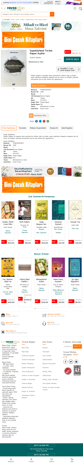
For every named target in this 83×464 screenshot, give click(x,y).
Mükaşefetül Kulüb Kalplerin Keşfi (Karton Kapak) (41, 280)
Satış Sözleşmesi (28, 371)
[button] (5, 70)
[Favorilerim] (75, 9)
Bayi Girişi (25, 348)
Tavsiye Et (54, 128)
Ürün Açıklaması (8, 128)
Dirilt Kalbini (25, 222)
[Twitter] (71, 362)
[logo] (13, 9)
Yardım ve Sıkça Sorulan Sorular (51, 388)
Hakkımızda (47, 375)
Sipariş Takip (47, 371)
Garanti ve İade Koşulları (30, 375)
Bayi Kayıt (25, 352)
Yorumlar (22, 128)
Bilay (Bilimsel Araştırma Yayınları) (58, 292)
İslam (17, 19)
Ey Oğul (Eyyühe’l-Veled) (75, 280)
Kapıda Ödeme (27, 387)
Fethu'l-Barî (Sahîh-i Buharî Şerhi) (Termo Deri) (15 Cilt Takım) (24, 280)
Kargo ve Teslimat (28, 391)
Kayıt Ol (77, 346)
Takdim (58, 233)
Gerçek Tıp (75, 222)
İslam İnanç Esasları (58, 280)
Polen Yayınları (24, 291)
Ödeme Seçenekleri (38, 128)
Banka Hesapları (27, 363)
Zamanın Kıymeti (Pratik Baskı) (58, 223)
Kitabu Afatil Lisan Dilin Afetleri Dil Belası (7, 223)
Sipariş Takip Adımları (50, 379)
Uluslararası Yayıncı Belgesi (28, 396)
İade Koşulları (67, 128)
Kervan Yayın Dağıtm (8, 293)
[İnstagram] (76, 362)
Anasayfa (6, 19)
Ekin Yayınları (41, 233)
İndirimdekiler (47, 359)
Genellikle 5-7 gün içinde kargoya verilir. (67, 69)
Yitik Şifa (75, 229)
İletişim (45, 348)
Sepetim (46, 367)
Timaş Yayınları (24, 231)
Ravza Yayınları (8, 232)
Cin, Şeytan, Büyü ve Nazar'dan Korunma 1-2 (7, 280)
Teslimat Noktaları (28, 359)
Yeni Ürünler (47, 356)
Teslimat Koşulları (28, 356)
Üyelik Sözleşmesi (28, 367)
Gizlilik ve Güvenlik (28, 379)
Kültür (22, 19)
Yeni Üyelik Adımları (50, 383)
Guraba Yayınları (35, 57)
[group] (14, 68)
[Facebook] (65, 362)
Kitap (12, 19)
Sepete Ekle (72, 59)
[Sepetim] (80, 9)
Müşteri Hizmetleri (49, 363)
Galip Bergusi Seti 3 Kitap (41, 223)
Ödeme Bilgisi (27, 383)
